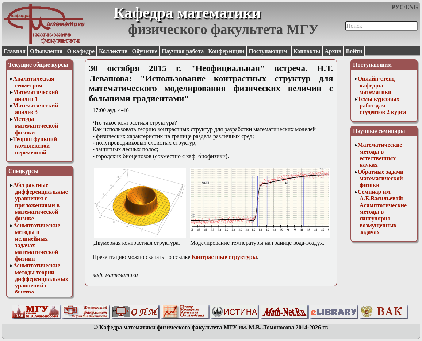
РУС (398, 7)
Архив (333, 51)
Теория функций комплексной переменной (35, 146)
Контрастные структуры (224, 257)
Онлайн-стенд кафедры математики (376, 85)
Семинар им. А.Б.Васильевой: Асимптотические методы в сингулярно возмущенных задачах (382, 212)
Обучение (145, 51)
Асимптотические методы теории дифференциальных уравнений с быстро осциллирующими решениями (40, 285)
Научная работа (183, 51)
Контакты (307, 51)
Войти (354, 51)
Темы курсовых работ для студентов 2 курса (381, 105)
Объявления (46, 51)
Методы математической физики (35, 126)
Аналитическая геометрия (33, 81)
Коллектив (113, 51)
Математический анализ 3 (35, 108)
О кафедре (81, 51)
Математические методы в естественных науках (379, 155)
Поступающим (269, 51)
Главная (15, 51)
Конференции (226, 51)
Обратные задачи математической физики (380, 178)
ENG (411, 7)
